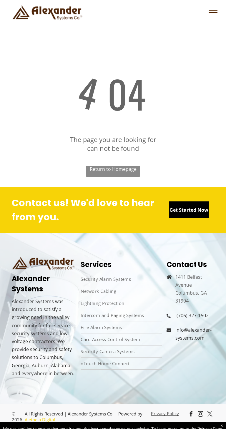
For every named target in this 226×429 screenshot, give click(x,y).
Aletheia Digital (40, 420)
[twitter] (210, 415)
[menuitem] (121, 279)
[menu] (213, 12)
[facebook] (191, 415)
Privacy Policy (165, 413)
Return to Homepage (113, 169)
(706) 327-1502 (193, 315)
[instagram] (201, 415)
